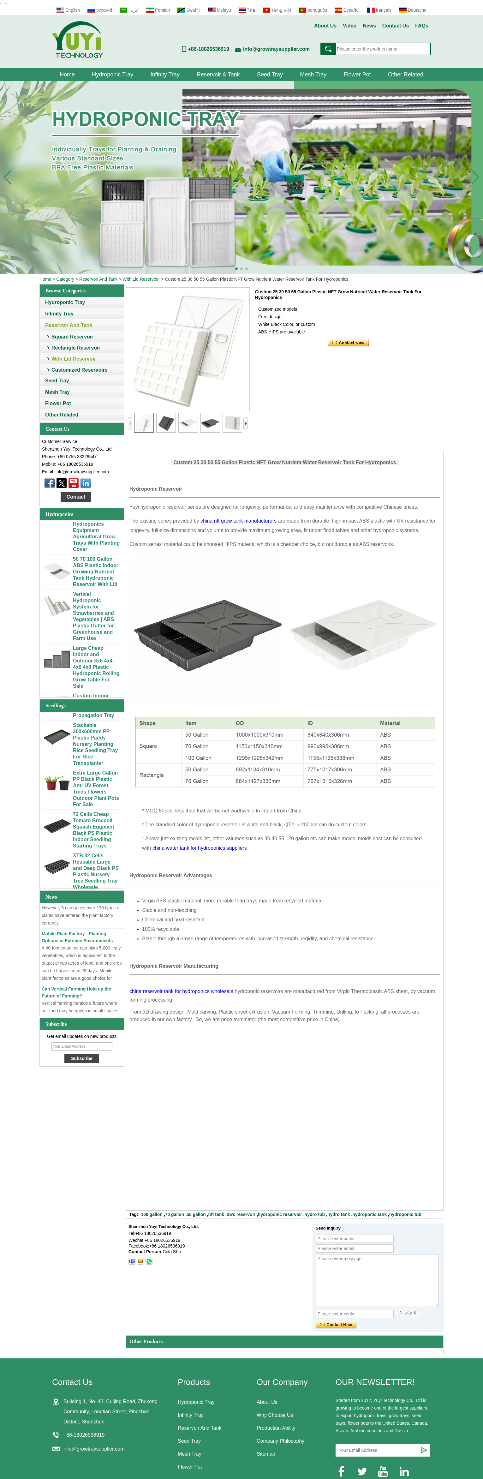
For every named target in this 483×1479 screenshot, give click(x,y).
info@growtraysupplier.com (276, 49)
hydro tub (315, 1214)
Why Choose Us (275, 1415)
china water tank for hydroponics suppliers (199, 848)
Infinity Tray (165, 74)
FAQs (421, 25)
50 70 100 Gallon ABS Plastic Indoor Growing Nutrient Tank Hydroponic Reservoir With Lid (95, 574)
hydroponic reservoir (280, 1214)
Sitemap (266, 1454)
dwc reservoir (241, 1214)
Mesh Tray (313, 74)
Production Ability (276, 1428)
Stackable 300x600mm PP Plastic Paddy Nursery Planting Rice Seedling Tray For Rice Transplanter (95, 747)
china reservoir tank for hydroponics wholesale (181, 991)
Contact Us (395, 25)
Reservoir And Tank (98, 279)
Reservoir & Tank (218, 74)
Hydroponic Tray (112, 74)
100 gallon (151, 1214)
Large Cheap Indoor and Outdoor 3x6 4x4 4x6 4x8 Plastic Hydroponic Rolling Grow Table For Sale (96, 670)
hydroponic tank (369, 1214)
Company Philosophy (280, 1441)
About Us (325, 25)
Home (67, 74)
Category (65, 279)
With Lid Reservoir (140, 279)
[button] (236, 268)
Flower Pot (357, 74)
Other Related (405, 74)
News (369, 25)
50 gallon (196, 1214)
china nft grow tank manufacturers (238, 521)
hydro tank (338, 1214)
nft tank (216, 1214)
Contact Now (76, 498)
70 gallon (174, 1214)
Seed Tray (270, 74)
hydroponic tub (405, 1214)
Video (349, 25)
